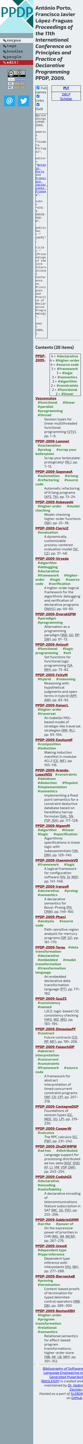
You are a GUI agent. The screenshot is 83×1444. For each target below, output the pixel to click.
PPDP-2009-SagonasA (53, 516)
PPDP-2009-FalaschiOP (54, 1091)
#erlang (71, 520)
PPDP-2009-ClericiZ (52, 572)
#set (67, 697)
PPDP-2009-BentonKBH (55, 1355)
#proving (45, 1324)
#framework (67, 413)
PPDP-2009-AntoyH (51, 688)
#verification (60, 628)
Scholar (66, 98)
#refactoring (48, 524)
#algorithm (67, 425)
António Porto (41, 179)
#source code (67, 409)
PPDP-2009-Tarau (50, 991)
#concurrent (48, 1103)
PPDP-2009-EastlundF (54, 784)
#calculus (46, 1177)
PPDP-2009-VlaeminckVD (56, 904)
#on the (44, 1268)
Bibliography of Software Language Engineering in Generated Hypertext (63, 1417)
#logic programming (54, 695)
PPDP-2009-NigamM (52, 870)
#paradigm (47, 662)
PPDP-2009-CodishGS (53, 1221)
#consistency (49, 1047)
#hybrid (44, 723)
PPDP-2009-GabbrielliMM (57, 1264)
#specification (65, 878)
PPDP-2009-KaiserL (51, 749)
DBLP (66, 94)
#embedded (48, 1004)
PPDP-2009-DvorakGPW (55, 658)
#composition (49, 788)
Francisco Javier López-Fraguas (42, 201)
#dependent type (52, 1294)
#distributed (66, 1195)
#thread (44, 459)
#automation (49, 520)
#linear (67, 438)
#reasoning (65, 723)
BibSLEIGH (50, 1425)
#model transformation (55, 1006)
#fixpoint (70, 827)
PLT (66, 88)
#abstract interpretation (47, 1097)
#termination (49, 1329)
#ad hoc (44, 1195)
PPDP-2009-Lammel (52, 485)
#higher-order (67, 404)
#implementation (52, 831)
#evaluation (48, 576)
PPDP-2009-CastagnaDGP (57, 1150)
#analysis (46, 965)
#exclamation (49, 489)
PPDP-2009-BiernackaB (55, 1320)
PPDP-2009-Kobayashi (54, 546)
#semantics (67, 421)
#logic (67, 417)
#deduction (47, 827)
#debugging (48, 611)
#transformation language (50, 1014)
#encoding (46, 1229)
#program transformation (48, 1365)
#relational (47, 1372)
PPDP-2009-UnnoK (51, 1290)
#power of (64, 1268)
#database (47, 823)
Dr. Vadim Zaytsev (75, 1431)
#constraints (67, 429)
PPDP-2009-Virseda (52, 603)
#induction (47, 792)
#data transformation (56, 993)
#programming (50, 455)
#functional (67, 434)
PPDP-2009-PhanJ (50, 961)
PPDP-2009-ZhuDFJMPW (56, 1190)
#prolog (44, 494)
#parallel (45, 451)
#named (45, 1051)
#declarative (67, 400)
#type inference (51, 1298)
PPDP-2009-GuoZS (51, 1043)
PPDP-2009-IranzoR (52, 930)
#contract (46, 1077)
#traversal (47, 758)
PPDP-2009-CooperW (53, 1172)
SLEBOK (77, 1438)
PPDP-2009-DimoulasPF (55, 1073)
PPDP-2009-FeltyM (51, 719)
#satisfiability (50, 1233)
